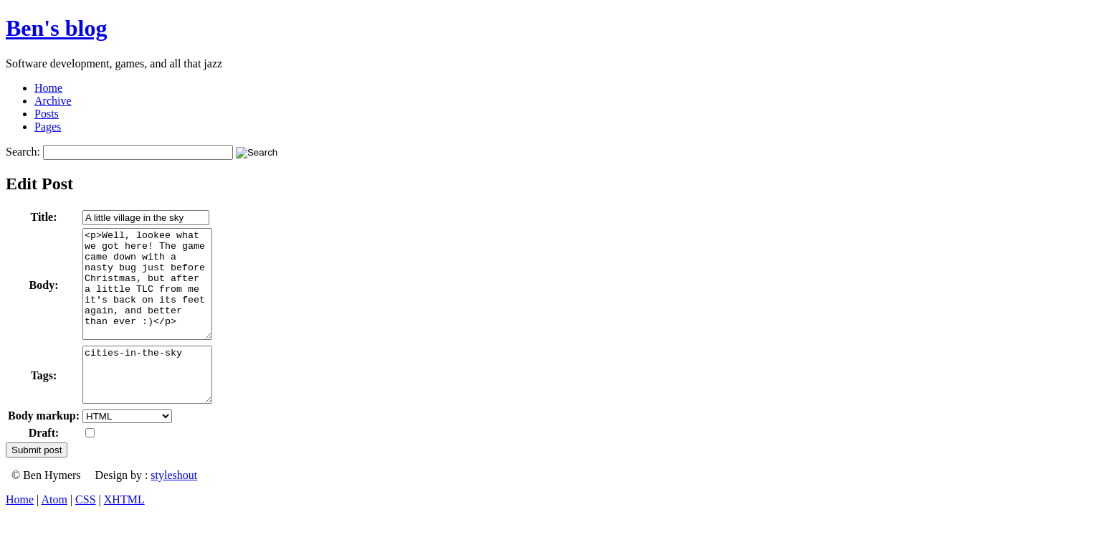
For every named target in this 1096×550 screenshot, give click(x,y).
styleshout (174, 507)
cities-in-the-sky (154, 401)
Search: (23, 152)
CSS (85, 532)
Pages (47, 126)
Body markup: (44, 448)
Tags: (44, 403)
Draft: (44, 465)
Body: (44, 296)
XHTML (124, 532)
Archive (53, 101)
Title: (44, 217)
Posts (46, 114)
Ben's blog (56, 28)
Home (48, 88)
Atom (54, 532)
